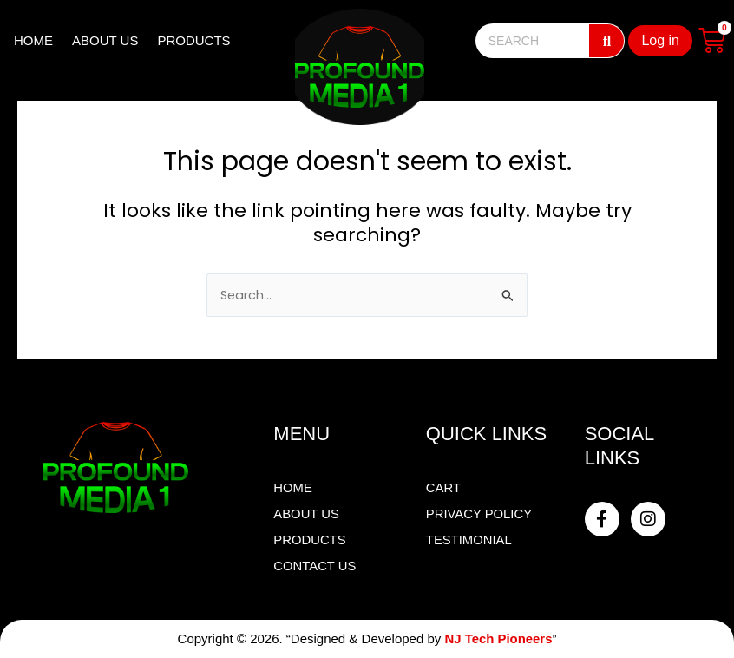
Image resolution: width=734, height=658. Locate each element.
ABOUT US (105, 40)
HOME (33, 40)
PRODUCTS (193, 40)
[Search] (606, 40)
